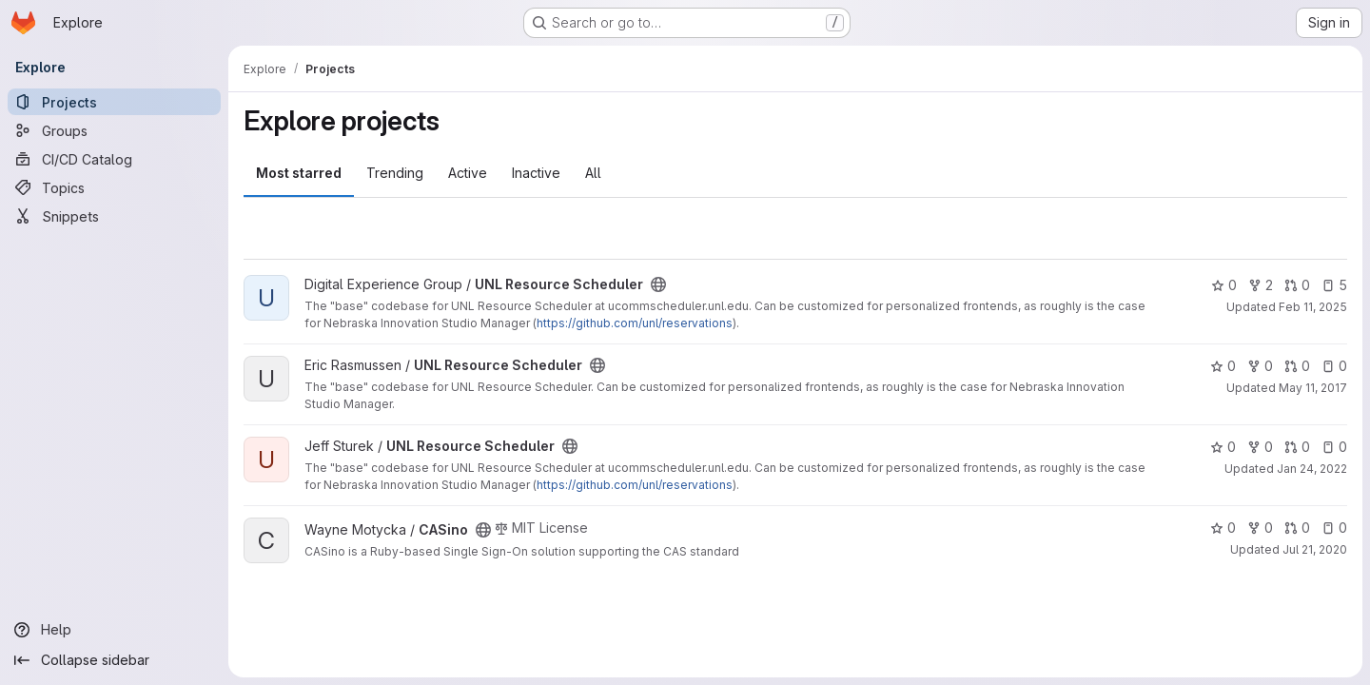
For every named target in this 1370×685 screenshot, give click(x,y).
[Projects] (114, 101)
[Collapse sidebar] (114, 660)
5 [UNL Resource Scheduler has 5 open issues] (1334, 285)
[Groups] (114, 130)
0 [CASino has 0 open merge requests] (1297, 527)
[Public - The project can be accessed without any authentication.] (658, 284)
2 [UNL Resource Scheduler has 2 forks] (1260, 285)
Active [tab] (467, 173)
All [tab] (593, 173)
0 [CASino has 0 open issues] (1334, 527)
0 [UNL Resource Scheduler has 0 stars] (1224, 285)
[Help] (114, 629)
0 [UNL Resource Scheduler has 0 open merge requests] (1297, 285)
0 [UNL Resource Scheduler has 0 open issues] (1334, 366)
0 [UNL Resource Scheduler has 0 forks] (1260, 366)
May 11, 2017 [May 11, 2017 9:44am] (1313, 388)
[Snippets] (114, 216)
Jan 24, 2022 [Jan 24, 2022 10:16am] (1312, 468)
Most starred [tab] (299, 173)
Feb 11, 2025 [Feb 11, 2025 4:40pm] (1313, 307)
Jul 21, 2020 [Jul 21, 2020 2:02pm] (1314, 549)
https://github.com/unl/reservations (635, 323)
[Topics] (114, 187)
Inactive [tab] (536, 173)
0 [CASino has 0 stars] (1223, 527)
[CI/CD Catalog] (114, 159)
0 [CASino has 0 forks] (1260, 527)
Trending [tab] (394, 173)
